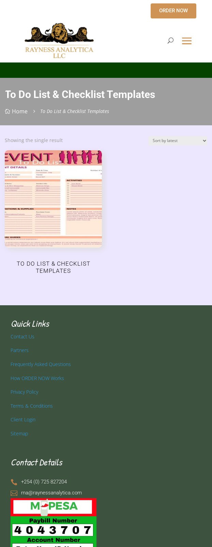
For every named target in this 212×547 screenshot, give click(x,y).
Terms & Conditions (32, 406)
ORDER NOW (173, 11)
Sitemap (19, 433)
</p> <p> (106, 68)
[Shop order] (178, 140)
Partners (20, 350)
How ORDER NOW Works (37, 378)
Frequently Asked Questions (41, 364)
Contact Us (22, 336)
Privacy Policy (24, 392)
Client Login (23, 419)
